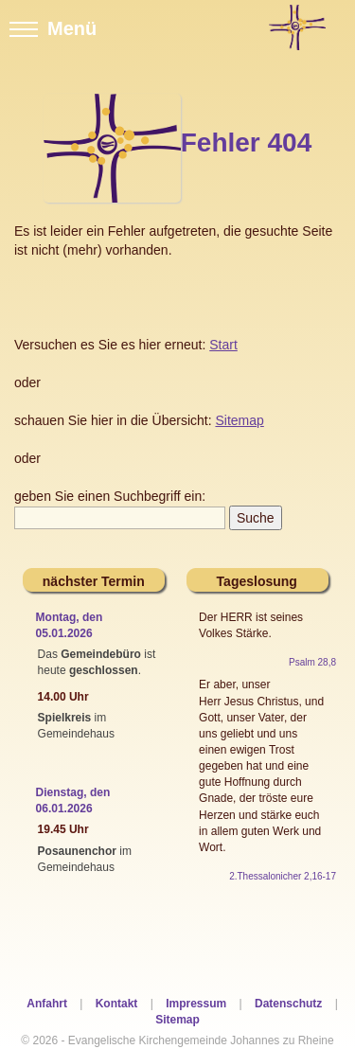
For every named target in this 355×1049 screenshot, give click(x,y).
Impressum (196, 1003)
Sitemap (177, 1019)
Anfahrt (47, 1003)
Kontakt (117, 1003)
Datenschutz (288, 1003)
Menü (53, 28)
